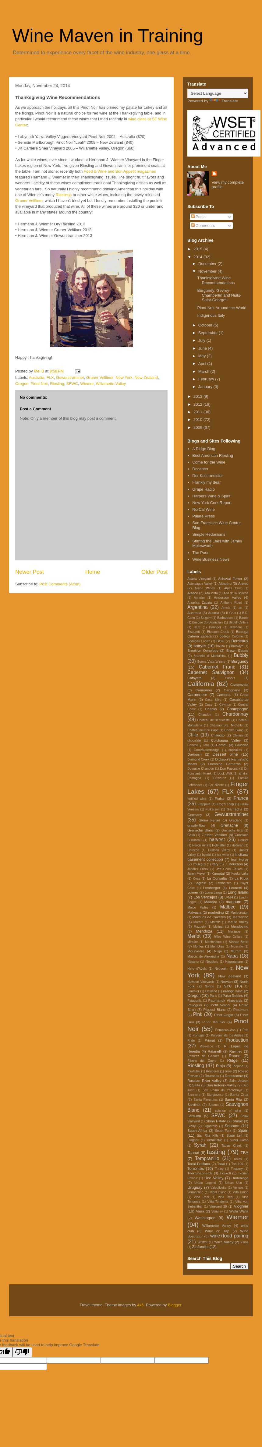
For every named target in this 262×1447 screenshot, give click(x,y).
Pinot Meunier (213, 1022)
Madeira (210, 902)
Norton (209, 986)
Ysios (244, 1242)
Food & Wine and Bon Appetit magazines (120, 171)
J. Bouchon (234, 864)
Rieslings (64, 194)
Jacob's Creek (197, 869)
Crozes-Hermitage (206, 750)
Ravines (235, 1051)
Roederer (212, 1071)
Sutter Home (239, 1140)
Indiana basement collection (217, 857)
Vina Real (201, 1197)
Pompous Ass (225, 1030)
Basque (197, 622)
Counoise (241, 745)
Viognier (241, 1206)
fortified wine (197, 798)
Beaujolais (215, 622)
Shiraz (238, 1121)
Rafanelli (214, 1051)
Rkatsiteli (193, 1071)
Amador (199, 597)
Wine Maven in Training (107, 35)
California (200, 683)
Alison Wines (205, 588)
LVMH (229, 897)
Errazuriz (219, 778)
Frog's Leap (225, 804)
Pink (197, 1014)
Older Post (154, 572)
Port (245, 1030)
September (208, 332)
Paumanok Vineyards (225, 1000)
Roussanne (234, 1076)
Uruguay (194, 1187)
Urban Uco (233, 1182)
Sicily (191, 1126)
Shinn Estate (216, 1121)
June (203, 348)
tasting (216, 1151)
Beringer (215, 627)
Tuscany (237, 1168)
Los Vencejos (205, 897)
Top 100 (237, 1164)
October (206, 325)
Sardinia (193, 1104)
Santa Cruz (239, 1094)
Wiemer (87, 383)
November (208, 271)
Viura (200, 1211)
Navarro (193, 961)
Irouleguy (199, 864)
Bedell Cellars (238, 622)
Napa (232, 955)
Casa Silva (213, 699)
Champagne (237, 709)
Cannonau (204, 690)
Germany (194, 815)
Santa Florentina (205, 1099)
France (240, 798)
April (202, 363)
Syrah (200, 1145)
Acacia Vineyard (199, 579)
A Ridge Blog (203, 448)
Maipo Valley (197, 907)
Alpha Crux (233, 588)
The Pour (200, 552)
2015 (198, 249)
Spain (243, 1130)
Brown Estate (237, 650)
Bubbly (241, 655)
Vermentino (195, 1192)
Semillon (194, 1116)
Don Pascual (229, 768)
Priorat (210, 1040)
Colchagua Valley (226, 740)
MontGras (218, 946)
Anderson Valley (227, 597)
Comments (203, 225)
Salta (196, 1085)
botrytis (199, 646)
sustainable (215, 1140)
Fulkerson (213, 809)
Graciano (235, 820)
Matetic (215, 922)
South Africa (197, 1130)
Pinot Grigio (223, 1015)
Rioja (220, 1066)
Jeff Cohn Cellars (229, 869)
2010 (198, 419)
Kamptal (218, 873)
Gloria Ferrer (209, 820)
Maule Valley (238, 922)
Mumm (236, 951)
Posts (198, 216)
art (240, 607)
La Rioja (241, 878)
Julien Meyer (196, 873)
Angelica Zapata (199, 602)
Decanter (200, 469)
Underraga (240, 1178)
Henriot (243, 840)
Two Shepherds (199, 1173)
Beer (197, 627)
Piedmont (240, 1009)
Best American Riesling (212, 455)
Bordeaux (239, 641)
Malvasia (194, 912)
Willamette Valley (111, 383)
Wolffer (203, 1242)
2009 (198, 427)
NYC (228, 986)
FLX (50, 377)
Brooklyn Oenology (202, 650)
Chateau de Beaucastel (214, 720)
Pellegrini (194, 1005)
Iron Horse (239, 859)
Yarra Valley (223, 1242)
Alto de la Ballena (236, 593)
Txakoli (225, 1173)
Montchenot (213, 942)
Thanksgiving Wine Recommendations (216, 280)
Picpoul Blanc (214, 1009)
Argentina (197, 607)
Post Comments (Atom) (60, 584)
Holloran (237, 845)
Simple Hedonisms (208, 534)
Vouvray (217, 1211)
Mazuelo (200, 926)
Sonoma (232, 1126)
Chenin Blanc (234, 730)
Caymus (225, 704)
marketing (216, 912)
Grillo (191, 835)
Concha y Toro (198, 745)
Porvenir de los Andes (227, 1035)
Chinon (238, 735)
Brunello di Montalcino (209, 656)
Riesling (57, 383)
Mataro (198, 922)
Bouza (220, 646)
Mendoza (204, 931)
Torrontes (195, 1168)
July (202, 340)
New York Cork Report (212, 502)
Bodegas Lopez (198, 641)
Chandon (204, 714)
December (208, 263)
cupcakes (235, 750)
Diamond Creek (198, 759)
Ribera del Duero (201, 1060)
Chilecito (218, 735)
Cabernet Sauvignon (211, 672)
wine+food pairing (229, 1235)
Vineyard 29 (218, 1206)
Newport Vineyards (200, 981)
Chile (192, 734)
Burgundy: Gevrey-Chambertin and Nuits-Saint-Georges (219, 295)
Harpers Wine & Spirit (211, 496)
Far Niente (216, 785)
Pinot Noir (39, 383)
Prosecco (206, 1046)
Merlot (193, 936)
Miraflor (192, 942)
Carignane (232, 690)
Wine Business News (210, 559)
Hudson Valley (219, 850)
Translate (223, 101)
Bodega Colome (231, 636)
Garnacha (234, 809)
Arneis (225, 607)
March (204, 371)
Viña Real (225, 1197)
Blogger (174, 1305)
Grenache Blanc (200, 830)
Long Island (238, 892)
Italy (215, 864)
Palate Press (203, 516)
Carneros (224, 695)
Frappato (204, 804)
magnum (233, 901)
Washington (205, 1218)
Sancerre (193, 1094)
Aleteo (243, 583)
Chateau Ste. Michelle (226, 725)
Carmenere (197, 694)
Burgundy (239, 661)
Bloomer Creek (218, 632)
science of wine (228, 1110)
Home (92, 572)
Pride (191, 1040)
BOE (220, 641)
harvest (217, 839)
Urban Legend (205, 1182)
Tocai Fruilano (198, 1164)
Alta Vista (211, 593)
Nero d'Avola (197, 968)
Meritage (234, 931)
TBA (244, 1152)
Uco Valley (214, 1178)
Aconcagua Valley (200, 583)
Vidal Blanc (218, 1192)
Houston (193, 850)
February (206, 379)
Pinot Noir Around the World (221, 307)
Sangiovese (215, 1094)
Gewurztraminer (70, 377)
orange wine (233, 991)
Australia (36, 377)
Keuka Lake (239, 873)
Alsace (192, 593)
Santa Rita (233, 1099)
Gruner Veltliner (29, 200)
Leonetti (235, 888)
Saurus (213, 1104)
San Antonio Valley (221, 1085)
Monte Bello (238, 942)
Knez (196, 878)
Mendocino (239, 926)
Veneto (238, 1187)
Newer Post (29, 572)
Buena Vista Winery (211, 661)
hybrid (206, 854)
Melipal (218, 926)
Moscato (237, 946)
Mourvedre (195, 951)
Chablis (211, 709)
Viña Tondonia (217, 1201)
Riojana (237, 1066)
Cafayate (194, 678)
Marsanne (240, 917)
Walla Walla (238, 1211)
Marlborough (239, 912)
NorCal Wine (203, 509)
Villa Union (240, 1192)
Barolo (243, 617)
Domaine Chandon (200, 768)
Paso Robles (233, 995)
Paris (213, 995)
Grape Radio (203, 489)
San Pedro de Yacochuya (222, 1090)
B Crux (231, 613)
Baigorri (206, 617)
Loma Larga (213, 892)
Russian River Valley (204, 1080)
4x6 (140, 1305)
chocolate (194, 740)
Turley (219, 1168)
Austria (213, 613)
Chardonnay (235, 714)
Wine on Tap (217, 1231)
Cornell (221, 745)
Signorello (211, 1126)
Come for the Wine (208, 462)
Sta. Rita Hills (207, 1135)
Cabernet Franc (217, 666)
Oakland (211, 991)
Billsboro (236, 627)
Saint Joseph (239, 1080)
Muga (218, 951)
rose (228, 1071)
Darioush (194, 754)
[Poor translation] (22, 1352)
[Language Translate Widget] (217, 93)
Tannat (193, 1152)
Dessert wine (225, 754)
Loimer (192, 892)
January (206, 386)
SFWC (72, 383)
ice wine (223, 854)
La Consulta (217, 878)
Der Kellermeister (207, 475)
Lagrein (200, 883)
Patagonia (194, 1000)
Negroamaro (234, 961)
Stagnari (193, 1140)
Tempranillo (207, 1158)
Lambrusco (223, 883)
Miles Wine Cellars (228, 936)
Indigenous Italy (211, 315)
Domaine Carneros (224, 764)
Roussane (212, 1076)
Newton (227, 981)
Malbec (227, 906)
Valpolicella (218, 1187)
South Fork (223, 1130)
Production (236, 1040)
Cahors (230, 678)
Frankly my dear (206, 482)
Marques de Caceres (209, 917)
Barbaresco (225, 617)
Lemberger (211, 888)
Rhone (234, 1055)
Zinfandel (200, 1246)
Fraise (220, 798)
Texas (238, 1159)
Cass (208, 704)
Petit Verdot (220, 1005)
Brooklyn (237, 646)
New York (124, 377)
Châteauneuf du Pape (202, 730)
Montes (198, 946)
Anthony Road (231, 602)
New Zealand (146, 377)
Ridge (232, 1060)
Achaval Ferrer (230, 579)
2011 (198, 412)
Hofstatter (219, 845)
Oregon (21, 383)
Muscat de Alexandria (203, 956)
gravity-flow (196, 825)
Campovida (239, 684)
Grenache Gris (232, 830)
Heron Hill (199, 845)
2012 (198, 404)
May (202, 356)
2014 (198, 257)
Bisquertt (193, 632)
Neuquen (221, 968)
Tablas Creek (231, 1145)
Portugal (198, 1035)
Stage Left (235, 1135)
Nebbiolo (212, 961)
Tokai (221, 1164)
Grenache (229, 825)
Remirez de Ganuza (203, 1056)
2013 (198, 396)
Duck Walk (225, 773)
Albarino (225, 583)
